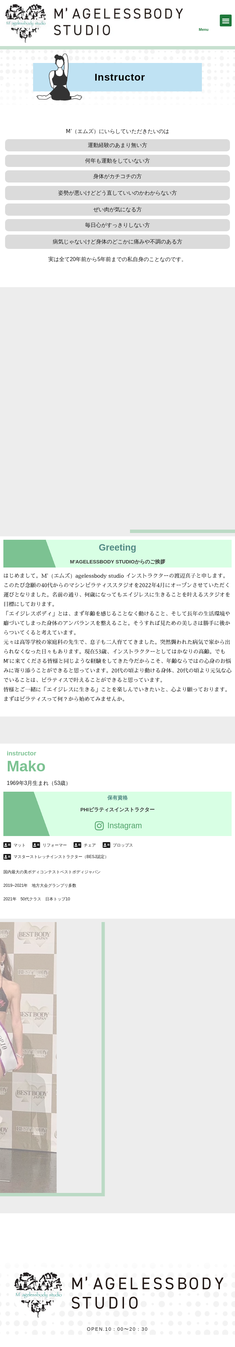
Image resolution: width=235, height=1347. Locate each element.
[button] (226, 20)
